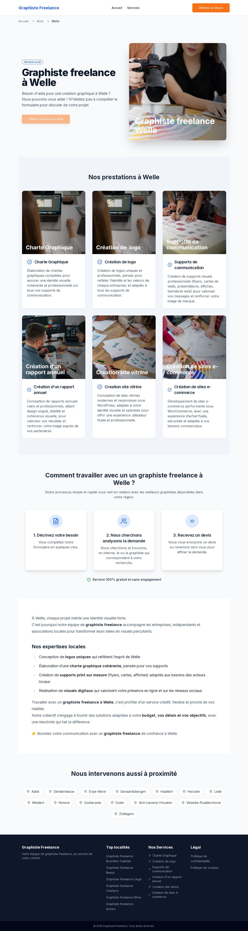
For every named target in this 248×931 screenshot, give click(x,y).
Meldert (35, 803)
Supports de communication (160, 869)
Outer (117, 803)
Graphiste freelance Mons (123, 897)
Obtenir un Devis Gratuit (45, 119)
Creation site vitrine (163, 887)
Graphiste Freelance (40, 847)
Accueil (117, 7)
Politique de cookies (205, 867)
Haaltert (164, 791)
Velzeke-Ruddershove (201, 803)
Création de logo (162, 861)
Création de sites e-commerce (163, 894)
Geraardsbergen (130, 791)
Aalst (32, 791)
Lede (215, 791)
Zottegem (124, 814)
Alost (40, 21)
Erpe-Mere (95, 791)
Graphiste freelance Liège (124, 879)
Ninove (62, 803)
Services (133, 7)
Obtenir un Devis (211, 7)
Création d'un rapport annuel (165, 879)
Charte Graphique (162, 855)
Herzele (191, 791)
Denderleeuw (61, 791)
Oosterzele (90, 803)
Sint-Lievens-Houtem (153, 803)
